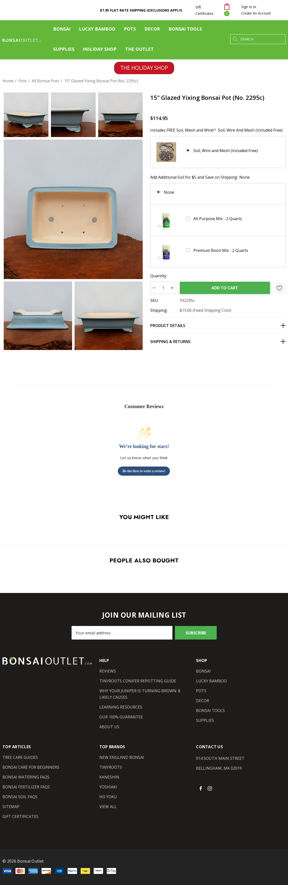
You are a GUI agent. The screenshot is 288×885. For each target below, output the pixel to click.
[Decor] (152, 30)
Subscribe (195, 633)
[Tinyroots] (110, 767)
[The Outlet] (139, 49)
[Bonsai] (61, 30)
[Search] (235, 39)
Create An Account (256, 13)
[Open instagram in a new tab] (210, 788)
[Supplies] (63, 50)
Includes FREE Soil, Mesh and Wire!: (216, 130)
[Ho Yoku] (108, 797)
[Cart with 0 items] (229, 10)
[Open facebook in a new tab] (200, 788)
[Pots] (130, 30)
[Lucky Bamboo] (97, 30)
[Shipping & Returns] (218, 341)
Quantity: (158, 275)
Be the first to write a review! (144, 471)
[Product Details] (218, 325)
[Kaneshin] (109, 777)
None (169, 192)
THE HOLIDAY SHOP (144, 67)
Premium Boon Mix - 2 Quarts (220, 250)
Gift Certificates (204, 10)
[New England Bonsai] (121, 757)
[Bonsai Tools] (185, 30)
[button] (144, 68)
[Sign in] (246, 7)
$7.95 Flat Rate (141, 10)
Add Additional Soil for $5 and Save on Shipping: (200, 177)
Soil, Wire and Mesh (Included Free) (225, 150)
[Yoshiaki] (108, 787)
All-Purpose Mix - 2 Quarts (217, 218)
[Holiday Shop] (99, 49)
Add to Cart (225, 288)
